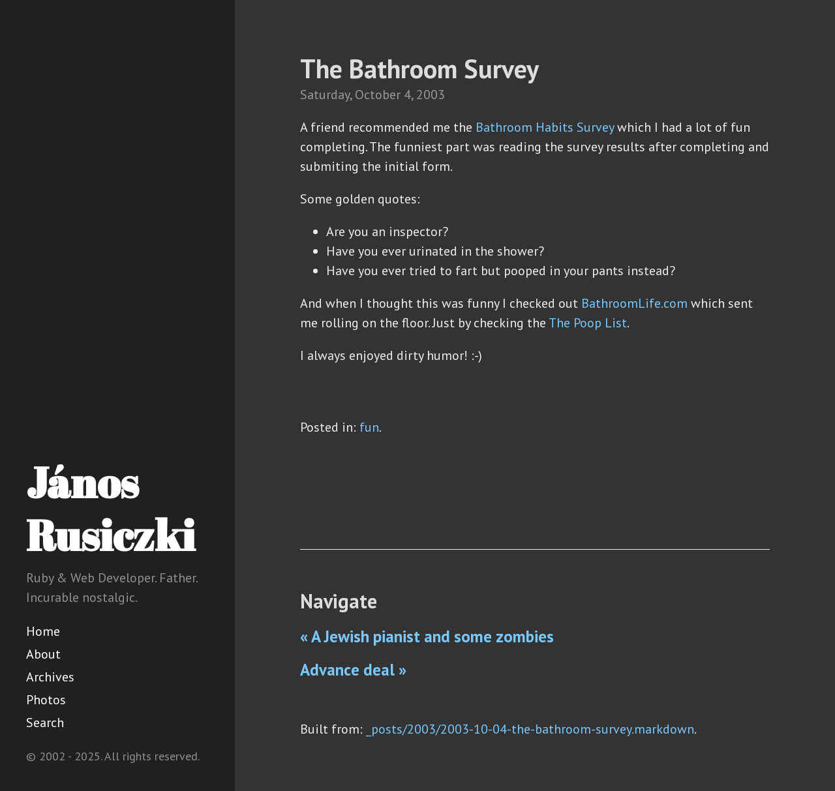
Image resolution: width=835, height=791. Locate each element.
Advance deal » (353, 669)
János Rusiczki (110, 508)
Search (45, 722)
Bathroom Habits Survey (545, 127)
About (43, 654)
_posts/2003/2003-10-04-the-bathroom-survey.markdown (530, 729)
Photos (46, 699)
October (378, 94)
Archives (50, 676)
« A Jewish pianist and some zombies (427, 636)
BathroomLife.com (634, 303)
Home (43, 631)
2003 (430, 94)
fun (369, 427)
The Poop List (588, 322)
